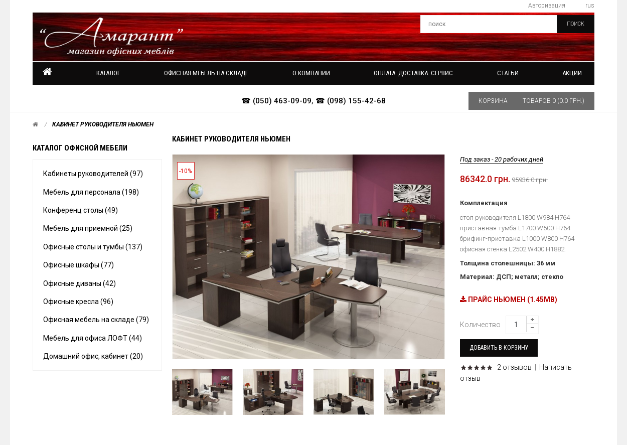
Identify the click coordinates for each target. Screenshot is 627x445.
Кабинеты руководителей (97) (93, 174)
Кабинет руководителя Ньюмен (102, 124)
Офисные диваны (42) (79, 283)
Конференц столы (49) (80, 210)
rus (589, 5)
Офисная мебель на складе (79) (96, 320)
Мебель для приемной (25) (87, 228)
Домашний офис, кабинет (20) (93, 356)
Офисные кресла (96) (78, 302)
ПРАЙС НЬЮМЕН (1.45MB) (508, 299)
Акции (572, 73)
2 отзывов (514, 367)
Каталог (108, 73)
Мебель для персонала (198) (91, 192)
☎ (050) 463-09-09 (276, 100)
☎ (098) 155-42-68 (351, 100)
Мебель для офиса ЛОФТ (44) (92, 338)
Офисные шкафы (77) (78, 265)
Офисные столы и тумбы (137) (92, 247)
